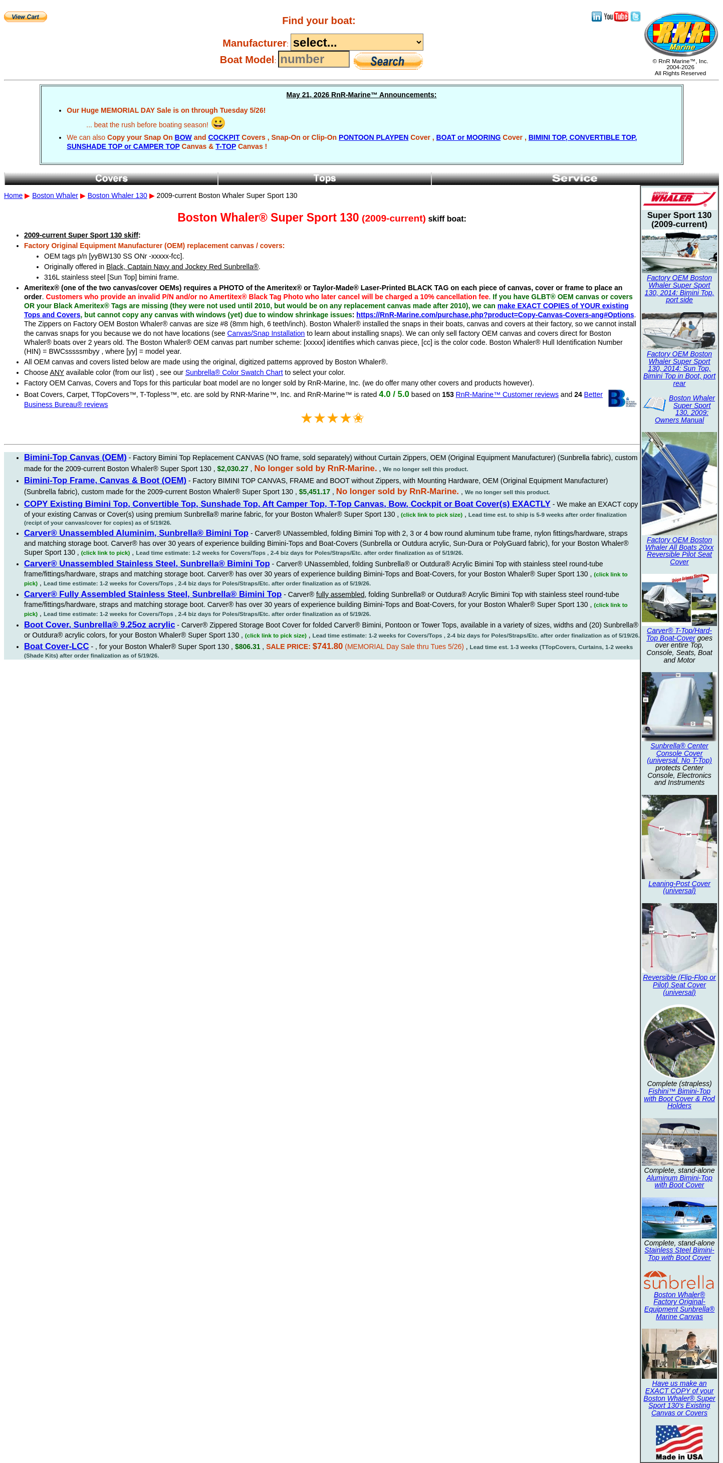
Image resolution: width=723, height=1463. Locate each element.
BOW (183, 137)
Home (13, 195)
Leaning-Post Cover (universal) (679, 887)
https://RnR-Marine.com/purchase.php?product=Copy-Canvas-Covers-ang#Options (495, 315)
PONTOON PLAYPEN (373, 137)
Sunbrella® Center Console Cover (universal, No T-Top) (679, 753)
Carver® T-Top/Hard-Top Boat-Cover (679, 634)
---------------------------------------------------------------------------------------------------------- (357, 42)
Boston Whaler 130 (117, 195)
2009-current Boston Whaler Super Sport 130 (361, 336)
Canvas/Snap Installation (266, 333)
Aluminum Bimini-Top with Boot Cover (679, 1181)
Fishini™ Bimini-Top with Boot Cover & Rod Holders (679, 1098)
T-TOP (225, 146)
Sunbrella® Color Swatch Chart (234, 372)
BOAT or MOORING (468, 137)
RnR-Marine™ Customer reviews (507, 394)
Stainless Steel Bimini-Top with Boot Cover (679, 1254)
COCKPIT (223, 137)
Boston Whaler (55, 195)
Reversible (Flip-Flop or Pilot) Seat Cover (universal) (679, 984)
